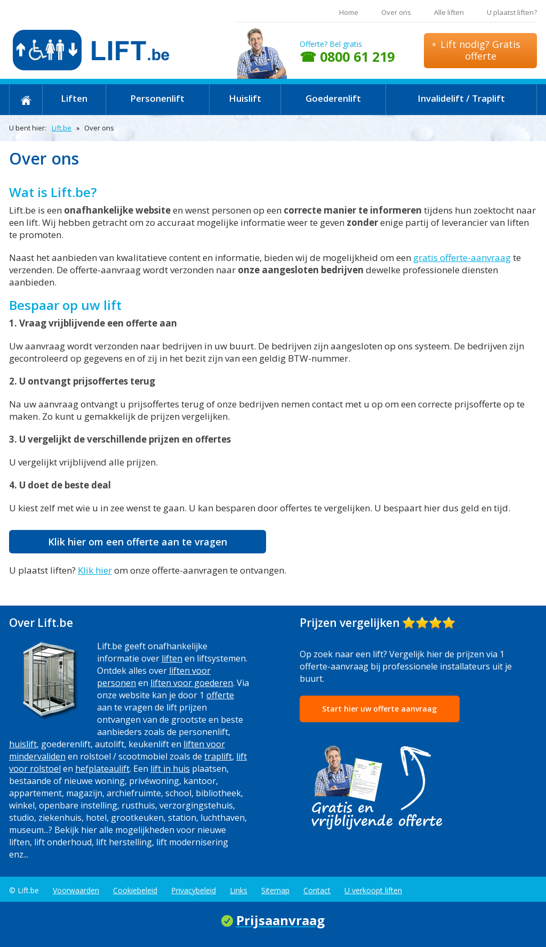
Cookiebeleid (135, 890)
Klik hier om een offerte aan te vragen (137, 541)
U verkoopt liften (373, 890)
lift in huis (170, 768)
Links (238, 890)
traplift (218, 756)
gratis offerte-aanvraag (462, 257)
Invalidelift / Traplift (461, 98)
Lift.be (61, 128)
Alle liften (449, 12)
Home (348, 12)
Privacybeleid (193, 890)
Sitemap (275, 890)
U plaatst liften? (512, 12)
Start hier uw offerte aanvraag (379, 709)
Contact (317, 890)
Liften (74, 98)
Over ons (396, 12)
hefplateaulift (102, 768)
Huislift (245, 98)
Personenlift (157, 98)
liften (172, 658)
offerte (220, 695)
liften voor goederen (191, 683)
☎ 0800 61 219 (347, 56)
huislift (23, 744)
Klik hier (95, 570)
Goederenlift (333, 98)
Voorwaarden (76, 890)
